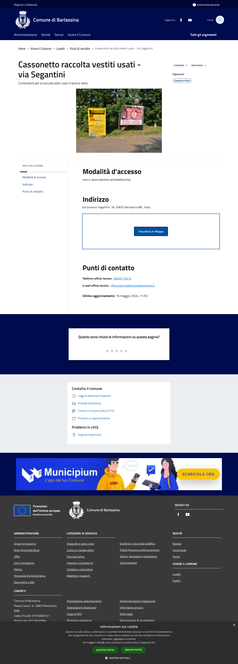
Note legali (126, 614)
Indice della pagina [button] (33, 165)
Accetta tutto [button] (105, 650)
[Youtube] (188, 19)
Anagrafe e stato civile (80, 544)
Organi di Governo (25, 544)
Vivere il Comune (41, 48)
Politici (18, 569)
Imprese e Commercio (80, 563)
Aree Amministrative (26, 550)
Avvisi (176, 556)
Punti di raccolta (80, 48)
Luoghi (60, 48)
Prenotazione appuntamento (84, 601)
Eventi (176, 580)
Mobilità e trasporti (78, 576)
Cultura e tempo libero (80, 550)
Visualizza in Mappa (151, 231)
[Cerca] (219, 20)
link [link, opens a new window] (153, 642)
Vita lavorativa (76, 556)
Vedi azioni (199, 65)
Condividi (181, 65)
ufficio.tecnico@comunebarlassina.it (133, 285)
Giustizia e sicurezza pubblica (137, 543)
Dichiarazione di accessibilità (137, 620)
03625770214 (122, 278)
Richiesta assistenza (79, 620)
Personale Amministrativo (30, 576)
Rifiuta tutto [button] (133, 649)
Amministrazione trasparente (137, 601)
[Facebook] (179, 19)
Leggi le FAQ (74, 614)
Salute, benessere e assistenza (138, 556)
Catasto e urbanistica (80, 569)
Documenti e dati (24, 582)
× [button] (234, 625)
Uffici (17, 556)
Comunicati (179, 550)
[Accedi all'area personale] (206, 5)
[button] (119, 658)
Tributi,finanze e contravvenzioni (140, 550)
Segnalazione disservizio (81, 607)
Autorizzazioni (128, 563)
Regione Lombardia (25, 4)
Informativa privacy (131, 607)
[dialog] (119, 642)
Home (21, 48)
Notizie (177, 544)
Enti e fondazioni (24, 563)
